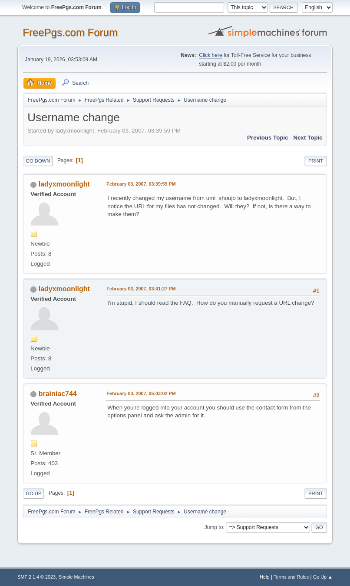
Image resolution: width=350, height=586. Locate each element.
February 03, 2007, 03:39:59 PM (140, 183)
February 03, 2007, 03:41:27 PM (140, 288)
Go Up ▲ (323, 576)
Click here (210, 55)
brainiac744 (58, 393)
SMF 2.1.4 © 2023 (36, 576)
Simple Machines (76, 576)
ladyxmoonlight (64, 184)
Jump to (214, 527)
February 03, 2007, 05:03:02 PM (140, 393)
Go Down (38, 160)
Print (315, 160)
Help (264, 576)
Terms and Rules (291, 576)
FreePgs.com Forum (70, 32)
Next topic (308, 137)
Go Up (33, 493)
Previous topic (267, 137)
